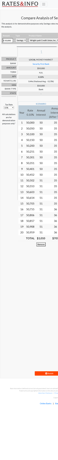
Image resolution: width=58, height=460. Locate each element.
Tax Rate (9, 106)
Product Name (35, 35)
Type (17, 35)
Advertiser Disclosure (45, 393)
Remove (41, 244)
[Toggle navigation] (43, 4)
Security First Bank (41, 64)
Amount (6, 35)
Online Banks (45, 403)
